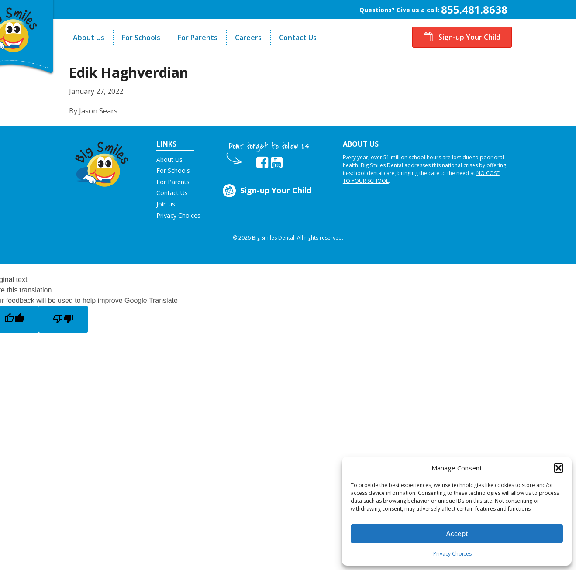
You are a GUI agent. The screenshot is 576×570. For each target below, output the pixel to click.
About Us (88, 37)
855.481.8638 (474, 9)
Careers (248, 37)
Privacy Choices (452, 553)
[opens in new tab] (262, 163)
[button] (558, 468)
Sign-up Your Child (462, 37)
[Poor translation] (63, 319)
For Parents (197, 37)
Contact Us (298, 37)
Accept (457, 534)
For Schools (141, 37)
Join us (165, 204)
